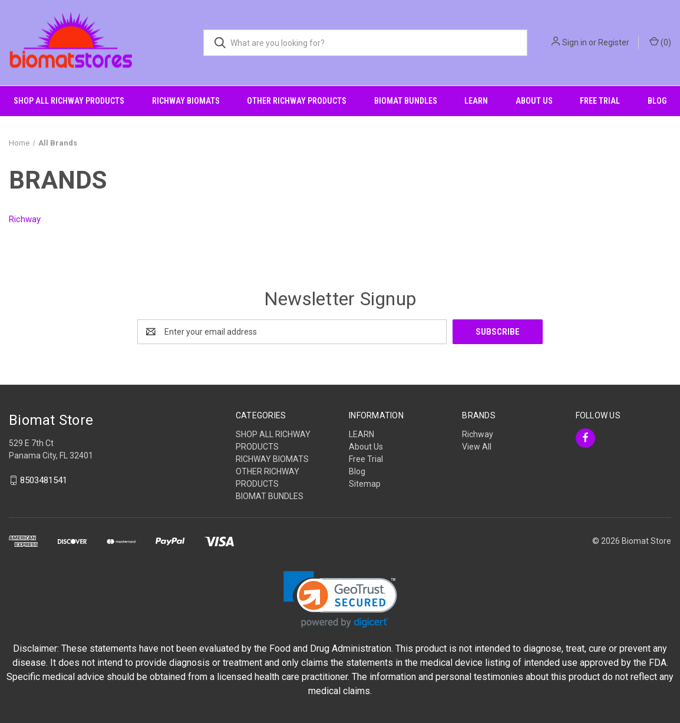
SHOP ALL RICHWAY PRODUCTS (69, 100)
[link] (340, 599)
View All (476, 446)
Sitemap (365, 483)
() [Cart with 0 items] (660, 42)
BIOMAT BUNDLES (405, 100)
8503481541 (43, 480)
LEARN (476, 100)
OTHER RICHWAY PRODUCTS (296, 100)
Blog (657, 100)
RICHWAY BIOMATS (186, 100)
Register (613, 42)
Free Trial (600, 100)
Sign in (574, 42)
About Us (534, 100)
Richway (477, 434)
